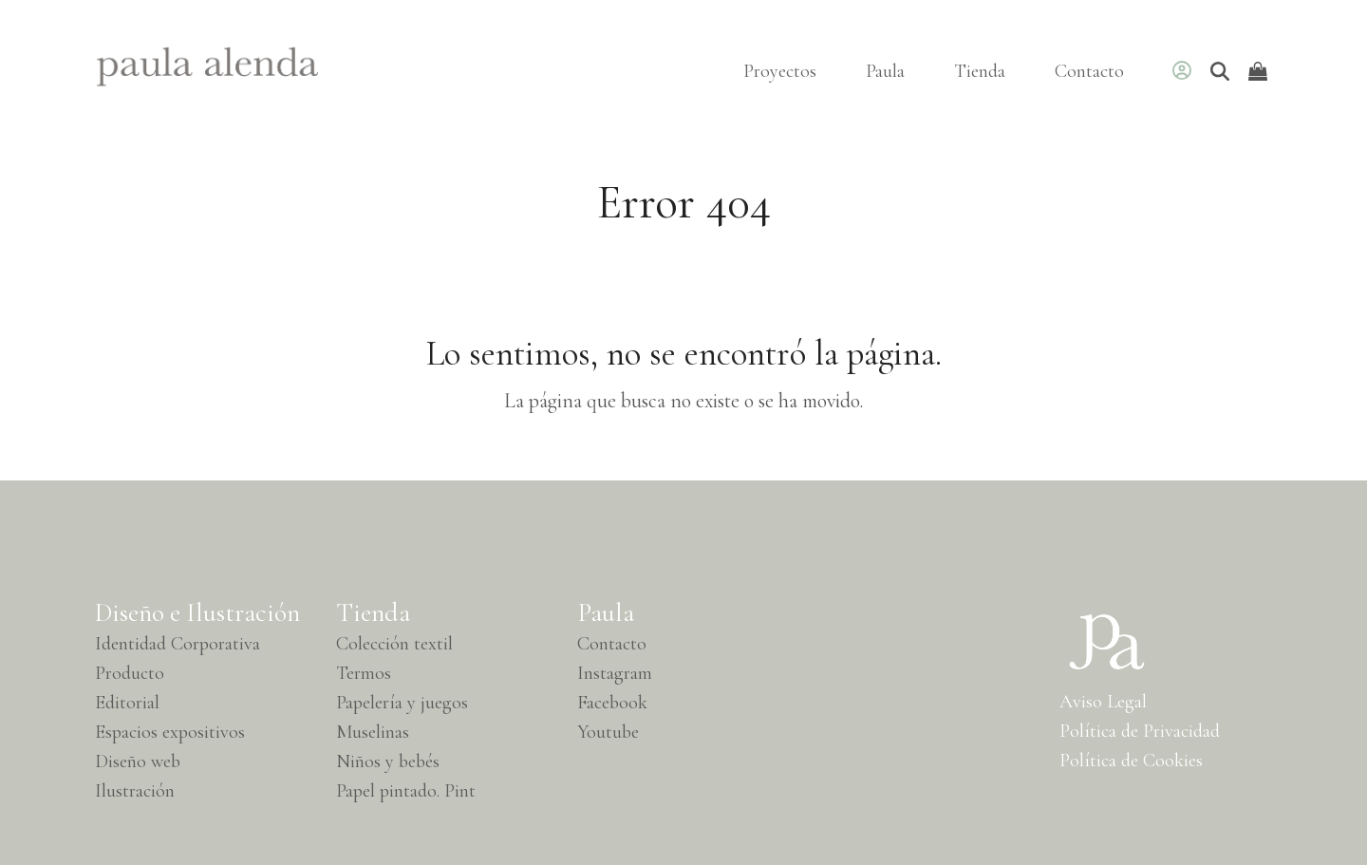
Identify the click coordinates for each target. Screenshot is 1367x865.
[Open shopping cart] (1260, 71)
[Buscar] (1219, 71)
